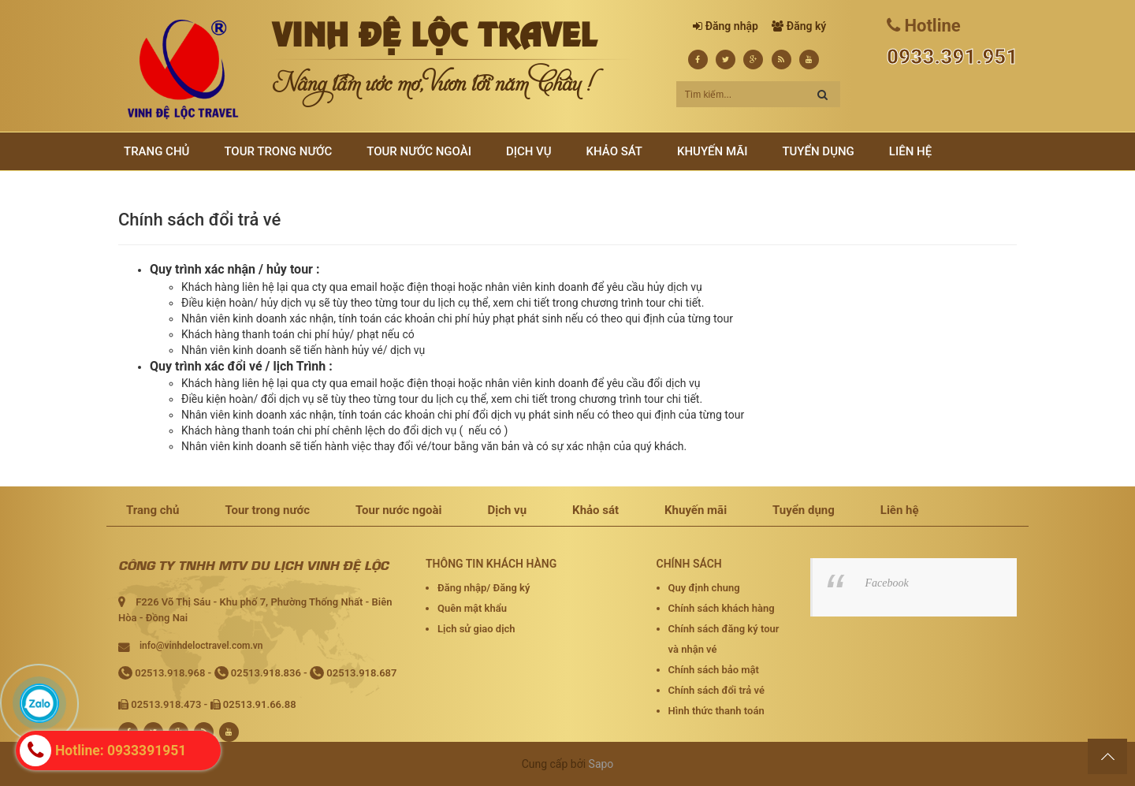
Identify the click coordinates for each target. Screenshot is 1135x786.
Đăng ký (806, 26)
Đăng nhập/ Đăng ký (483, 588)
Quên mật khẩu (472, 608)
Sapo (601, 764)
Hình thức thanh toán (716, 711)
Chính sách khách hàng (721, 608)
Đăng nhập (731, 26)
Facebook (887, 583)
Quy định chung (704, 588)
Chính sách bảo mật (713, 670)
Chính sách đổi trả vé (716, 690)
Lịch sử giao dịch (476, 629)
